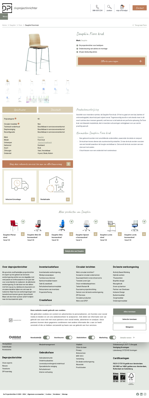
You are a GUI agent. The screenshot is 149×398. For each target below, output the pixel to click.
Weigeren (129, 383)
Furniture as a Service (47, 277)
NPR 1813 (79, 355)
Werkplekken (7, 343)
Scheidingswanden (9, 332)
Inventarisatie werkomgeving (50, 272)
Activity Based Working (121, 272)
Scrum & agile (81, 328)
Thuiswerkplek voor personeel (50, 338)
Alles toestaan (129, 367)
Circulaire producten (83, 297)
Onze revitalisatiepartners (85, 283)
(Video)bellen (81, 325)
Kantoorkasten (7, 329)
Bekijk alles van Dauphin (74, 251)
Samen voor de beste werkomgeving (89, 292)
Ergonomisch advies (46, 316)
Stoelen (5, 335)
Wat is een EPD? (82, 300)
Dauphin (13, 25)
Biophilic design (118, 280)
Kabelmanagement (46, 322)
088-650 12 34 (119, 313)
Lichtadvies (43, 319)
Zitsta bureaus (7, 315)
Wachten (79, 322)
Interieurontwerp (45, 305)
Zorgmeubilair (118, 297)
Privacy (78, 350)
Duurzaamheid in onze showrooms (89, 277)
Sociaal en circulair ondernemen (88, 275)
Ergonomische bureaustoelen (13, 312)
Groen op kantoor (119, 286)
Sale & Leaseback (45, 283)
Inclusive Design (119, 292)
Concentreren (81, 319)
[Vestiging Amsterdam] (130, 330)
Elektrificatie (6, 346)
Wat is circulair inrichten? (85, 272)
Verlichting (6, 340)
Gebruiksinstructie (45, 357)
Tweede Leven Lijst (83, 280)
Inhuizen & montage (46, 335)
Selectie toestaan (129, 375)
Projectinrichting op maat (85, 331)
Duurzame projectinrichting (86, 289)
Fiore (20, 25)
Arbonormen (81, 353)
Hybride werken (118, 275)
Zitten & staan (81, 347)
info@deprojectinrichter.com (124, 316)
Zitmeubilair (6, 326)
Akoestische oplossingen (11, 323)
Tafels (4, 338)
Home (4, 25)
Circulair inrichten (45, 311)
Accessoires (6, 349)
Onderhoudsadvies (46, 360)
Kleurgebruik (117, 283)
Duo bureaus (7, 318)
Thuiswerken (118, 277)
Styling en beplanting (47, 308)
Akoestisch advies (45, 313)
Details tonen (125, 393)
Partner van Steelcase (121, 289)
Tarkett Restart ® (82, 286)
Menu (5, 18)
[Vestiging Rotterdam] (130, 335)
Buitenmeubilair (119, 294)
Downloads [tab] (56, 109)
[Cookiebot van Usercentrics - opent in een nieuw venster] (15, 393)
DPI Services (43, 341)
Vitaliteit (79, 344)
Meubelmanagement (47, 344)
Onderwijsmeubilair (120, 300)
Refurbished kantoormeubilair (50, 286)
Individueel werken (83, 316)
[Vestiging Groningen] (130, 347)
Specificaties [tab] (19, 109)
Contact (139, 8)
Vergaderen (80, 313)
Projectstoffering (8, 320)
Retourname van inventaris (49, 289)
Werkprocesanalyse (46, 275)
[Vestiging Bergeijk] (130, 341)
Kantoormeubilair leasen (48, 280)
